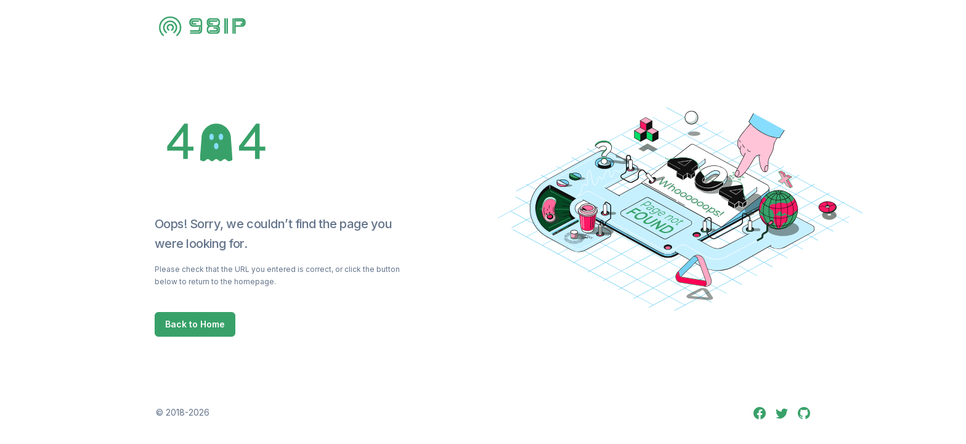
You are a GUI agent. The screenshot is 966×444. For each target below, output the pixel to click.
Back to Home (195, 324)
